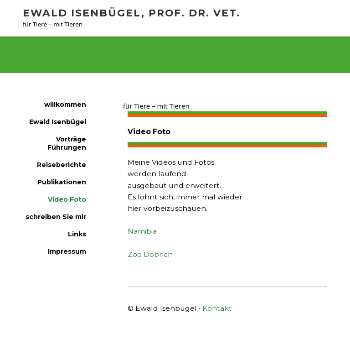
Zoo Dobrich (150, 254)
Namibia (142, 231)
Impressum (67, 251)
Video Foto (96, 58)
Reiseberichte (61, 165)
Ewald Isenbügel (57, 122)
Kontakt (217, 308)
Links (77, 234)
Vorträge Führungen (66, 143)
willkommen (43, 58)
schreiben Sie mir (56, 217)
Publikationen (61, 182)
